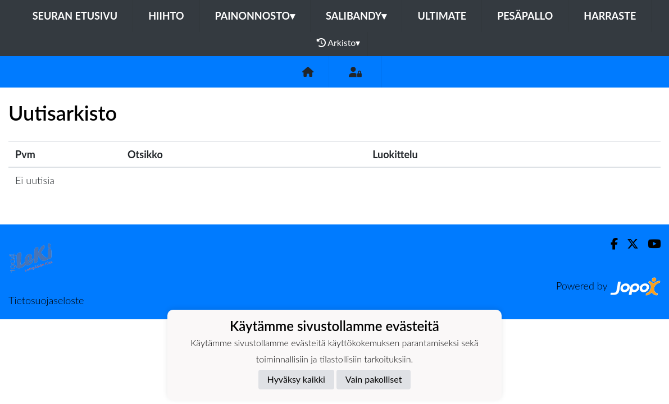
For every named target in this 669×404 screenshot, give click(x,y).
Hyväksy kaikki (296, 379)
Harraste (610, 16)
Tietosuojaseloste (46, 300)
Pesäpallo (525, 16)
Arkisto (339, 42)
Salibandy (356, 16)
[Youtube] (650, 244)
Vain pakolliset (373, 379)
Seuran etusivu (75, 16)
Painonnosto (255, 16)
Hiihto (166, 16)
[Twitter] (628, 244)
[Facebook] (610, 244)
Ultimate (441, 16)
